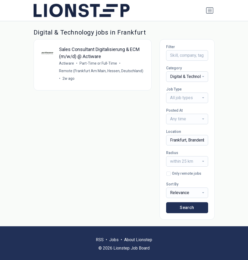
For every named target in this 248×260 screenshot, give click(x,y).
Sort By (172, 184)
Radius (172, 153)
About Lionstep (138, 239)
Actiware (66, 63)
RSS (100, 239)
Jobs (114, 239)
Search (187, 207)
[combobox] (187, 76)
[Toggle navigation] (210, 10)
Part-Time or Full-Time (98, 63)
